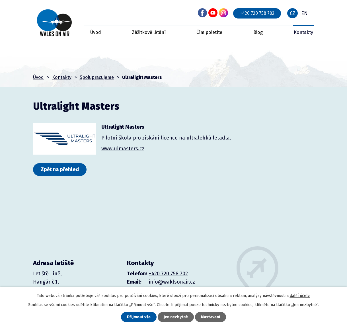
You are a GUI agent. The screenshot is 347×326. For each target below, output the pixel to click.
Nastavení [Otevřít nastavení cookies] (210, 317)
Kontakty (303, 32)
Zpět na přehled (60, 169)
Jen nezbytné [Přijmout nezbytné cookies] (176, 317)
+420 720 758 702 (257, 13)
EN (304, 13)
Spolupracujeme (97, 77)
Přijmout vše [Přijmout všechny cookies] (139, 317)
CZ (292, 13)
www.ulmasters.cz (122, 148)
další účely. (300, 295)
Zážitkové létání (149, 32)
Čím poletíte (209, 32)
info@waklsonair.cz (172, 282)
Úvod (95, 32)
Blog (258, 32)
